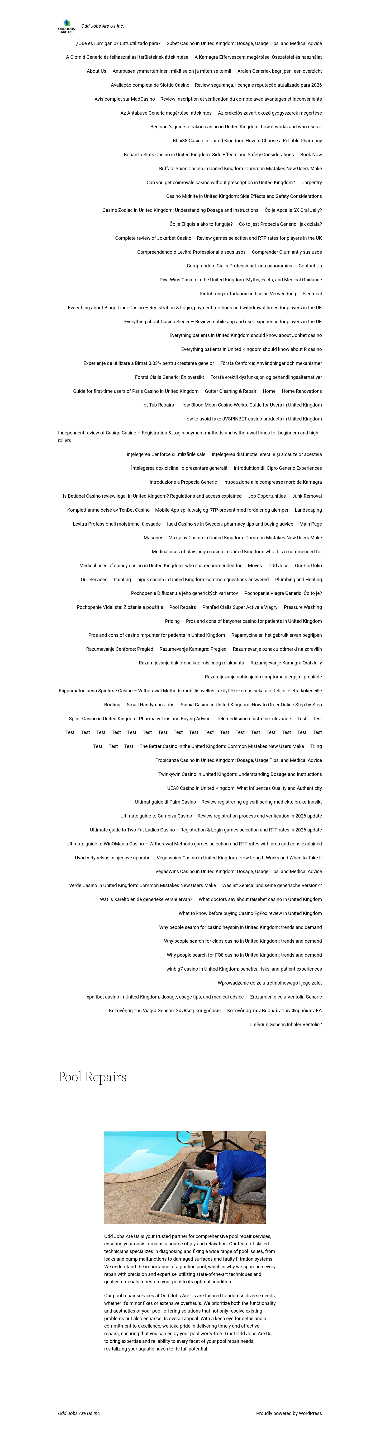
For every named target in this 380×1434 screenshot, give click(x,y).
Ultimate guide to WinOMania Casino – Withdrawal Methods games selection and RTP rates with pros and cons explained (194, 843)
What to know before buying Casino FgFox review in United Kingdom (250, 913)
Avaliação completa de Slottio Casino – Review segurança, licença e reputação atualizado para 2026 (216, 85)
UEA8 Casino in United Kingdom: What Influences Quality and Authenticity (244, 788)
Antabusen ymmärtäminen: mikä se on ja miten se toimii (172, 71)
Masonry (153, 537)
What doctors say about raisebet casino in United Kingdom (260, 899)
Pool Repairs (182, 607)
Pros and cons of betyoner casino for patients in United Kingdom (254, 621)
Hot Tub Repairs (157, 405)
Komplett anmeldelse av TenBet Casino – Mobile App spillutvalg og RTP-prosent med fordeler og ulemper (178, 510)
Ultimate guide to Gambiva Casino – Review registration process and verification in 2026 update (221, 816)
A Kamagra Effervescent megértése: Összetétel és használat (258, 57)
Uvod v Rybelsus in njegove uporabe (112, 857)
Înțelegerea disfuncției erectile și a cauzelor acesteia (267, 454)
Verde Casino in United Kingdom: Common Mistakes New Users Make (142, 885)
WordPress (310, 1413)
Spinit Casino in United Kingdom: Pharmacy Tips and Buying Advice (139, 718)
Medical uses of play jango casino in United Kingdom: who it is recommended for (237, 551)
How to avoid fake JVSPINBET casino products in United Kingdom (252, 419)
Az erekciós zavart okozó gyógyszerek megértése (270, 113)
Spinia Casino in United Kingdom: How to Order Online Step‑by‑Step (251, 704)
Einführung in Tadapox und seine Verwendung (248, 293)
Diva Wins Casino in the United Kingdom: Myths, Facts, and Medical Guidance (241, 279)
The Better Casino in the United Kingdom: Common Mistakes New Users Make (222, 746)
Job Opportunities (267, 496)
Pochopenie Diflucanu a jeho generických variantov (184, 593)
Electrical (312, 293)
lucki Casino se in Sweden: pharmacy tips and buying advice (230, 524)
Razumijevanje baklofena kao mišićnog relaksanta (191, 662)
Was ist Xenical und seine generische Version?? (272, 885)
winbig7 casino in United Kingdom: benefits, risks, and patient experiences (244, 969)
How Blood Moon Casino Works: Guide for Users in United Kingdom (251, 405)
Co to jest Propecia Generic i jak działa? (280, 224)
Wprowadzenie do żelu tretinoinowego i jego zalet (270, 983)
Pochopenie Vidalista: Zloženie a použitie (120, 607)
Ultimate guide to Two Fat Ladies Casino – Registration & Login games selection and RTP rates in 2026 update (206, 830)
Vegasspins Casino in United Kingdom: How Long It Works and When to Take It (239, 857)
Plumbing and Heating (298, 579)
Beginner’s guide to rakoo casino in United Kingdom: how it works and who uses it (236, 126)
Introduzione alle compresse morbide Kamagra (272, 482)
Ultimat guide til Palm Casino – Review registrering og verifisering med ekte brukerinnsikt (228, 802)
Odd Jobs (278, 565)
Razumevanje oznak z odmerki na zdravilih (277, 649)
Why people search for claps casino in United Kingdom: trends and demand (243, 941)
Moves (255, 565)
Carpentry (311, 182)
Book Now (311, 154)
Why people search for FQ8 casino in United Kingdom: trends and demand (244, 955)
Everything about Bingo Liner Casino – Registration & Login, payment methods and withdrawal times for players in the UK (195, 307)
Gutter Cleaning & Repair (230, 391)
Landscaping (308, 510)
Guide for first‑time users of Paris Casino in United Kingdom (136, 391)
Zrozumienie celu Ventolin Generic (286, 997)
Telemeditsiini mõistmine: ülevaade (254, 718)
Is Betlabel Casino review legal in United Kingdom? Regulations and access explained (152, 496)
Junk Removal (307, 496)
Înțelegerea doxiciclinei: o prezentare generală (179, 468)
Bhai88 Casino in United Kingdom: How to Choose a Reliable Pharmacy (247, 140)
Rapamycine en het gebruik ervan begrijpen (276, 635)
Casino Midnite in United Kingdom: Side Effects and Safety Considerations (244, 196)
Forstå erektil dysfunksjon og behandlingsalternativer (266, 377)
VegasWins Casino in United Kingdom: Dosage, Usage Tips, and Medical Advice (238, 871)
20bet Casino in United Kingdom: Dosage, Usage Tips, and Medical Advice (244, 43)
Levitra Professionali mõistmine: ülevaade (117, 524)
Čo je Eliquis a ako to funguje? (201, 224)
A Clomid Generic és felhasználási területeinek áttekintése (127, 57)
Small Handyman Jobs (150, 704)
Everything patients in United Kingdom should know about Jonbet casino (246, 335)
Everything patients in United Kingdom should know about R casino (251, 349)
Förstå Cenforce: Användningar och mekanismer (271, 363)
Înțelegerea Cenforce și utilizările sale (166, 454)
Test (302, 718)
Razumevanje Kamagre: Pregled (193, 649)
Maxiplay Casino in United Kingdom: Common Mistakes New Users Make (245, 537)
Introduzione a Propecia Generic (183, 482)
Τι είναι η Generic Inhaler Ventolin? (285, 1024)
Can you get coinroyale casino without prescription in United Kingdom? (221, 182)
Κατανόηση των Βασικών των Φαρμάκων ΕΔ (274, 1010)
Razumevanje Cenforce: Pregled (119, 649)
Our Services (94, 579)
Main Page (311, 524)
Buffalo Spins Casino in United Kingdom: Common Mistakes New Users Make (240, 168)
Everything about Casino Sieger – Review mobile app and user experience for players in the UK (223, 321)
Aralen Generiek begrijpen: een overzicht (280, 71)
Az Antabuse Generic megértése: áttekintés (166, 113)
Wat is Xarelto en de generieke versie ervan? (146, 899)
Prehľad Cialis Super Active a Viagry (240, 607)
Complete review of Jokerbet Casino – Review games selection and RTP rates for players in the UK (218, 238)
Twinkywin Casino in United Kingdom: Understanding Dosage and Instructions (240, 774)
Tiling (316, 746)
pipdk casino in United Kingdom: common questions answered (203, 579)
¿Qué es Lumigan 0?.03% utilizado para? (118, 43)
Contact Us (310, 265)
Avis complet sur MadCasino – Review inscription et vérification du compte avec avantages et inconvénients (208, 99)
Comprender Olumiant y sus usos (287, 252)
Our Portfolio (308, 565)
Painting (122, 579)
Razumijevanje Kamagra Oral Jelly (286, 662)
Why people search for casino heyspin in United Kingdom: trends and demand (240, 927)
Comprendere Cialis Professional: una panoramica (239, 265)
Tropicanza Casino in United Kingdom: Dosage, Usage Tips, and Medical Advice (238, 760)
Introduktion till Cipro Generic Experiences (278, 468)
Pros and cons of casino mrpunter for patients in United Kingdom (156, 635)
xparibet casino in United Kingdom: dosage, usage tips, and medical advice (165, 997)
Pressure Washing (303, 607)
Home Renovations (302, 391)
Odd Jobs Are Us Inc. (102, 26)
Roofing (112, 704)
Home (269, 391)
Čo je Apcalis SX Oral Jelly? (293, 210)
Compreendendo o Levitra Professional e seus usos (191, 252)
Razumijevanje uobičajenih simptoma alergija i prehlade (263, 676)
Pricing (172, 621)
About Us (96, 71)
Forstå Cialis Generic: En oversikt (169, 377)
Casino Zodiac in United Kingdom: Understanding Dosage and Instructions (181, 210)
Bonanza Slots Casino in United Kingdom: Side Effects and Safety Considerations (209, 154)
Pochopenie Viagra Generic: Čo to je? (283, 593)
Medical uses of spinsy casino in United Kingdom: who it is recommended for (160, 565)
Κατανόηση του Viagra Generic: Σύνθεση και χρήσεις (165, 1010)
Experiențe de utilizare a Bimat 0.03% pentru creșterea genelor (149, 363)
